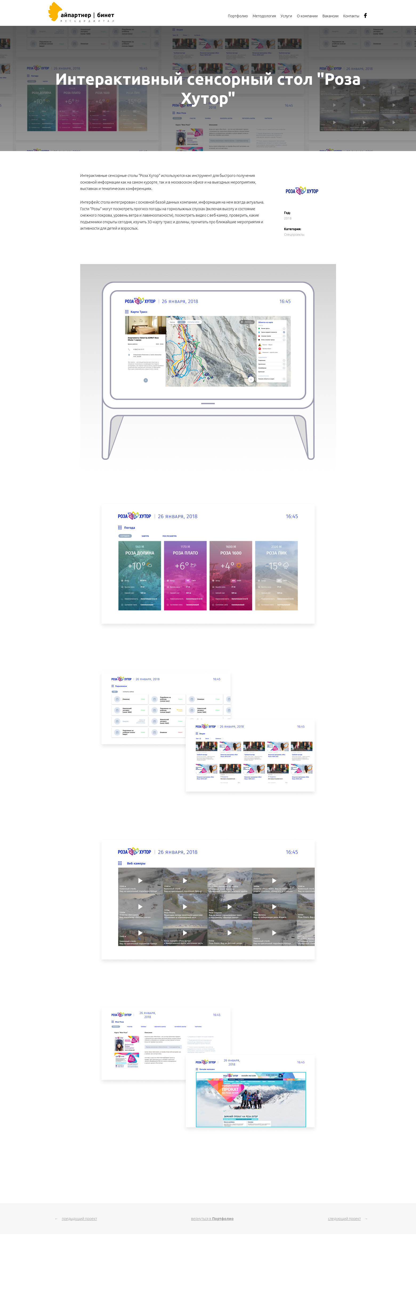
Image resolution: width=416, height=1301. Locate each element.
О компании (307, 16)
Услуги (286, 16)
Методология (264, 16)
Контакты (351, 16)
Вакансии (330, 16)
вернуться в (212, 1219)
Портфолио (238, 16)
